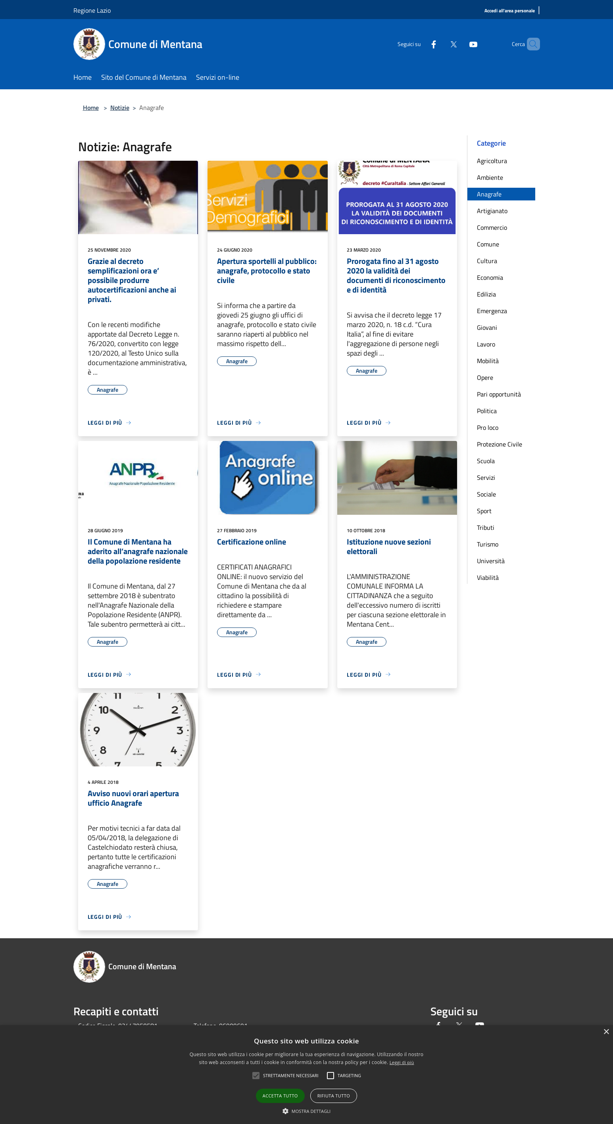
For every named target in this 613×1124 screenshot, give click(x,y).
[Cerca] (530, 44)
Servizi (486, 477)
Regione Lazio (92, 10)
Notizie (119, 107)
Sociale (486, 494)
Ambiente (490, 177)
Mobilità (488, 361)
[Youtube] (460, 43)
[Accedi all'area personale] (509, 11)
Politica (487, 411)
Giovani (487, 327)
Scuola (486, 461)
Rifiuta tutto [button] (333, 1096)
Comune (488, 244)
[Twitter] (440, 43)
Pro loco (487, 427)
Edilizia (486, 294)
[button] (306, 1111)
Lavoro (486, 344)
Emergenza (492, 311)
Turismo (487, 544)
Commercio (492, 227)
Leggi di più (402, 1062)
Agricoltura (492, 161)
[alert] (306, 1074)
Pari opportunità (499, 394)
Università (491, 561)
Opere (485, 377)
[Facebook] (420, 43)
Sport (484, 511)
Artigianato (492, 211)
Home (91, 107)
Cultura (487, 261)
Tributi (485, 527)
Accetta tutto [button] (280, 1096)
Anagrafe (489, 194)
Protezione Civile (499, 444)
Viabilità (488, 577)
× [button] (606, 1032)
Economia (490, 277)
